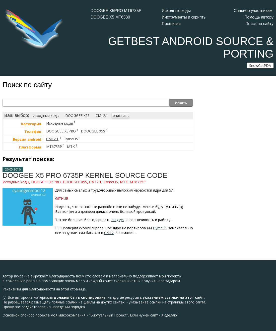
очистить (121, 115)
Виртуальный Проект (108, 315)
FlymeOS (160, 228)
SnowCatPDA (260, 65)
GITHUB (61, 198)
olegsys (117, 219)
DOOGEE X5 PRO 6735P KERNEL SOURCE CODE (85, 175)
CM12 (109, 232)
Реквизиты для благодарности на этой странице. (45, 289)
